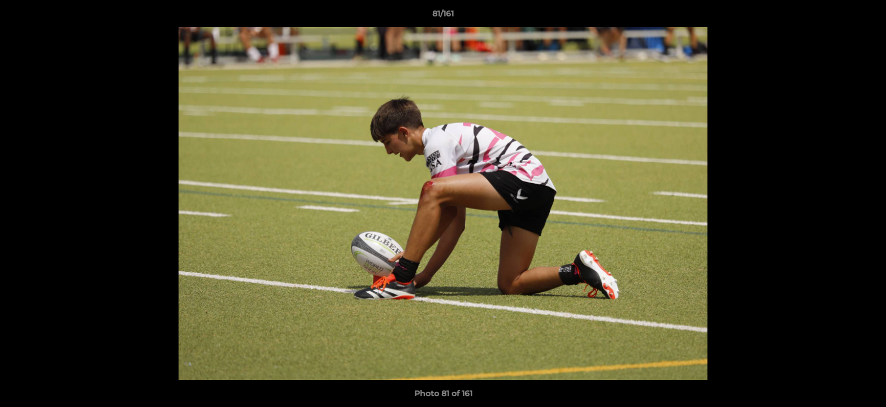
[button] (865, 16)
